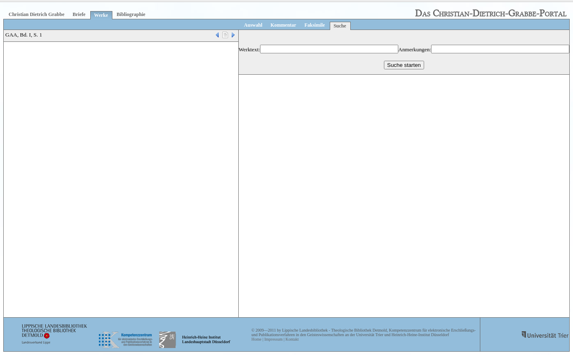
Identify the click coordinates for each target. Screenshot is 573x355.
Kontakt (292, 339)
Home (256, 339)
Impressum (273, 339)
